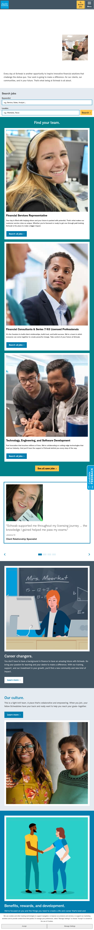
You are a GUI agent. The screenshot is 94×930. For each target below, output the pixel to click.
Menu (89, 4)
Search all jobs (16, 234)
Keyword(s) (6, 98)
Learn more (13, 680)
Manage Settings (69, 926)
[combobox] (40, 112)
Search (85, 112)
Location (5, 108)
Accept (24, 926)
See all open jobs (46, 468)
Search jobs (80, 5)
